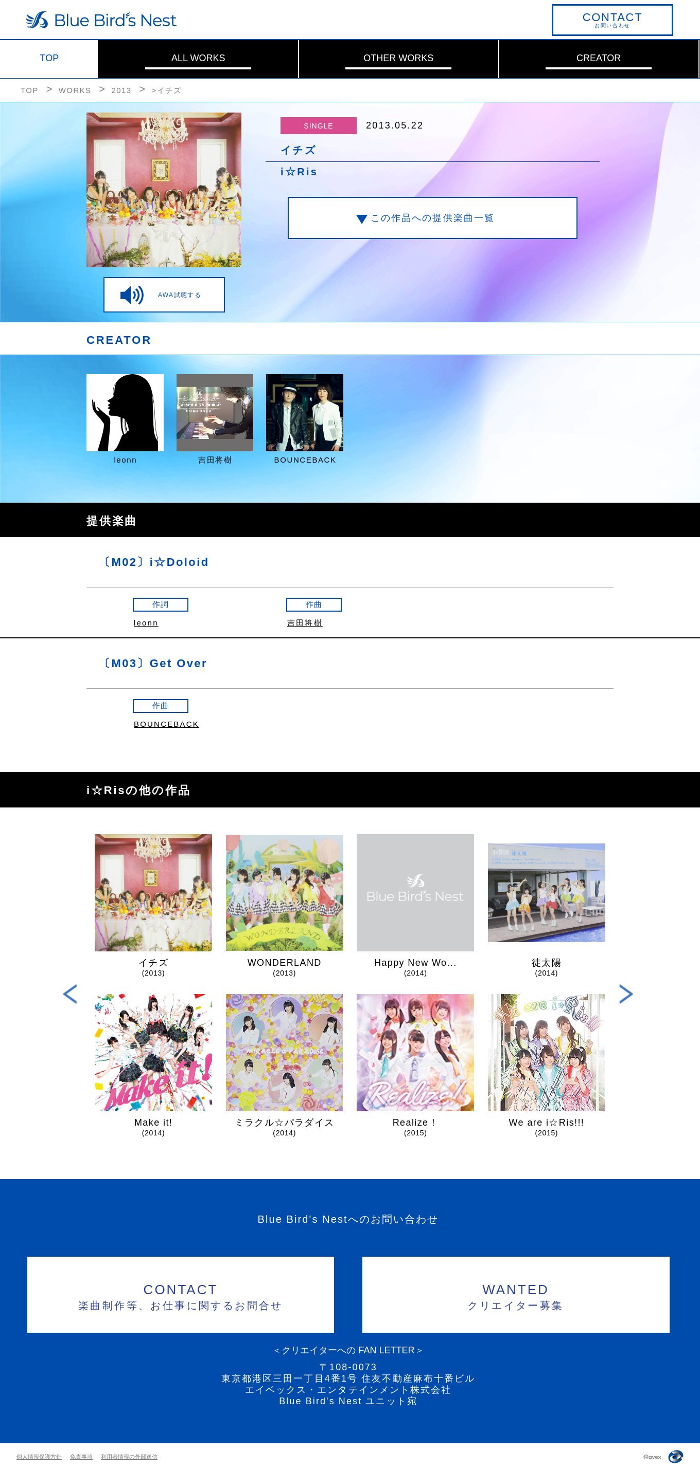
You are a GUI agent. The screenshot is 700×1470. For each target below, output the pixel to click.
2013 (121, 90)
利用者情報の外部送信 (129, 1457)
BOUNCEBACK (166, 724)
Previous (70, 993)
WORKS (75, 90)
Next (626, 993)
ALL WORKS (198, 58)
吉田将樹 (305, 622)
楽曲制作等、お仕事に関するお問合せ (181, 1295)
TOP (49, 58)
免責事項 (81, 1457)
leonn (146, 622)
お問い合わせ (612, 19)
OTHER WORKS (398, 58)
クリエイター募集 (516, 1295)
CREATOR (598, 58)
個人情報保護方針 (39, 1457)
